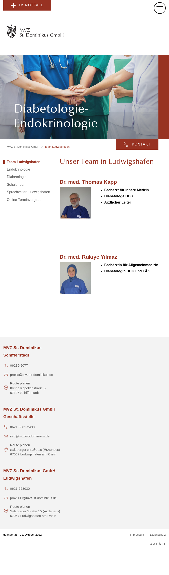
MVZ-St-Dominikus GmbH (23, 146)
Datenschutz (158, 534)
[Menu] (160, 8)
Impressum (137, 534)
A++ (162, 544)
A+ (155, 544)
